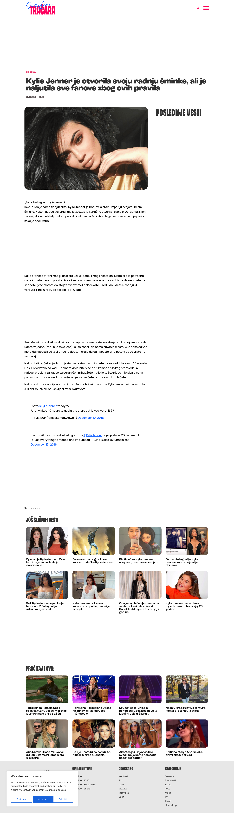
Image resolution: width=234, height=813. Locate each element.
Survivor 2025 (80, 780)
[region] (42, 789)
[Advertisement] (117, 44)
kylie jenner (33, 508)
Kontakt (123, 776)
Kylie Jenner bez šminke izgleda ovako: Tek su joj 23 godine (184, 606)
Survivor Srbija (81, 789)
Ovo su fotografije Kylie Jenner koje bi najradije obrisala (182, 562)
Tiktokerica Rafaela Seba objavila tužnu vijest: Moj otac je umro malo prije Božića (46, 710)
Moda (168, 793)
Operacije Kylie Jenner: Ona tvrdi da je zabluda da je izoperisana (45, 562)
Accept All (64, 799)
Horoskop (171, 805)
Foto (121, 785)
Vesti (121, 797)
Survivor (77, 776)
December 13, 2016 (44, 444)
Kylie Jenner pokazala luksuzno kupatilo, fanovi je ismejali (91, 606)
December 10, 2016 (91, 418)
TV (166, 797)
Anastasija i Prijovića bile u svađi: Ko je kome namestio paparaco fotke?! (137, 755)
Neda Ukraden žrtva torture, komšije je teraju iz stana (186, 709)
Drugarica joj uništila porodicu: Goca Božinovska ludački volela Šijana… (138, 710)
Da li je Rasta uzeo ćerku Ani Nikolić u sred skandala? (91, 754)
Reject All (42, 799)
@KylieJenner (47, 406)
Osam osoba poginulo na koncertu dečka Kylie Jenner (92, 561)
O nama (169, 776)
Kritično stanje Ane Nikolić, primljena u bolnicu (184, 754)
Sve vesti (170, 780)
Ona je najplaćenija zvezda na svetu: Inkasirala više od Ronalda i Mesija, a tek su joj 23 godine (140, 608)
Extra (168, 785)
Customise (21, 799)
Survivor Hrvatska (83, 785)
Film (121, 780)
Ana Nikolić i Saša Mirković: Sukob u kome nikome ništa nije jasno (45, 755)
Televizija (124, 793)
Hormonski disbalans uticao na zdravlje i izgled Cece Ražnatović (91, 710)
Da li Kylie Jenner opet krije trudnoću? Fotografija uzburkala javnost (45, 606)
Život (168, 801)
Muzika (123, 789)
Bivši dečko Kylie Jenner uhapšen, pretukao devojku (138, 561)
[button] (198, 8)
